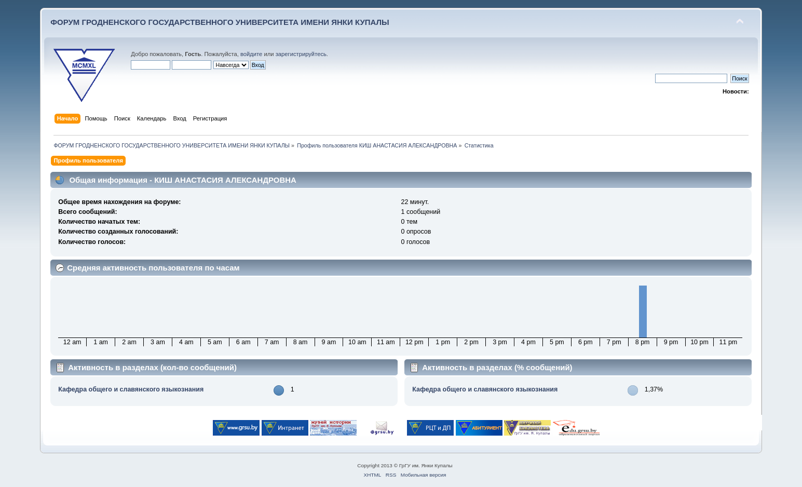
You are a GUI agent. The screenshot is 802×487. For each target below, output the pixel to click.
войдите (251, 54)
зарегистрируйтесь (301, 54)
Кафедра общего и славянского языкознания (130, 389)
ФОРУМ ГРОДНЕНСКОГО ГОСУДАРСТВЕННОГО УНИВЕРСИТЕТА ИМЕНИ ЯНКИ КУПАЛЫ (219, 22)
